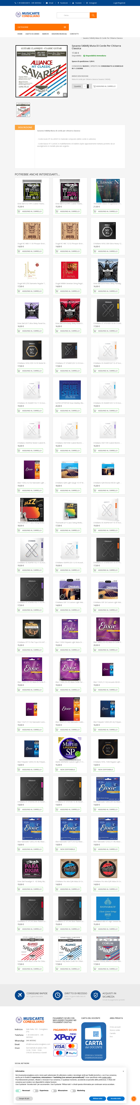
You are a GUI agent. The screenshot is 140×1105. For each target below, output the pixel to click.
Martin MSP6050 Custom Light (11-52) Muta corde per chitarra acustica (83, 759)
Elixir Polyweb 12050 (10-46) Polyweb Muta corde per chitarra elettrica (44, 759)
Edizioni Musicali (88, 27)
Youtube (78, 3)
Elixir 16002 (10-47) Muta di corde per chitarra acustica (114, 639)
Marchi (75, 27)
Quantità (77, 83)
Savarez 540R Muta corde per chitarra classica (35, 958)
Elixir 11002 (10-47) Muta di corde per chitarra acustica (39, 679)
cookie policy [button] (106, 1077)
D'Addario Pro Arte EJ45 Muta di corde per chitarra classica (116, 878)
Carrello (113, 1030)
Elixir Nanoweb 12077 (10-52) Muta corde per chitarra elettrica (79, 839)
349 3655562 (31, 1037)
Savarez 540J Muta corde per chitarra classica (73, 958)
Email (51, 3)
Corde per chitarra (39, 35)
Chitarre (26, 35)
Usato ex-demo (62, 27)
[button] (123, 1071)
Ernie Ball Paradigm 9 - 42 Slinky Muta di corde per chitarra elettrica (44, 878)
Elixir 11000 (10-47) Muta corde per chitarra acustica (75, 679)
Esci (111, 1033)
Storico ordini (115, 1027)
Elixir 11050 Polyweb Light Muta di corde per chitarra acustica (79, 639)
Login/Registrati (119, 3)
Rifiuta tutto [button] (97, 1098)
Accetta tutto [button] (116, 1098)
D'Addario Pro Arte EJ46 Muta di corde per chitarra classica (78, 878)
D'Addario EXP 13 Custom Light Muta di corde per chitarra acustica (81, 599)
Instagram (93, 3)
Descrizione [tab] (25, 124)
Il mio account (115, 1024)
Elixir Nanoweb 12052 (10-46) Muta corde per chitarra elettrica (41, 839)
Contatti (103, 27)
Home (49, 27)
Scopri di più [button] (24, 1098)
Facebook (64, 3)
